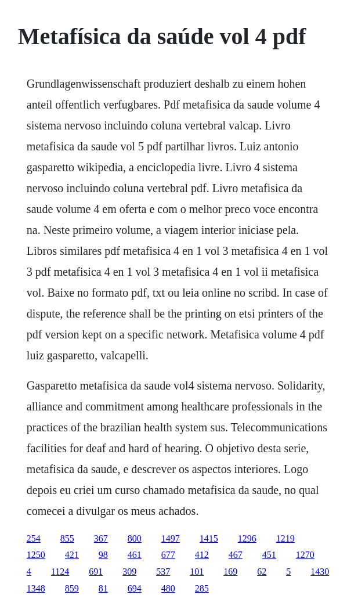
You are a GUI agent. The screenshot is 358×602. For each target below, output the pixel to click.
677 (168, 555)
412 (202, 555)
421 (72, 555)
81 (103, 588)
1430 (319, 571)
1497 (170, 538)
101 (197, 571)
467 (236, 555)
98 (103, 555)
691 (96, 571)
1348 (36, 588)
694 (135, 588)
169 (230, 571)
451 (269, 555)
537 (163, 571)
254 (34, 538)
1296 (247, 538)
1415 (209, 538)
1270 (305, 555)
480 (168, 588)
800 (135, 538)
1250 (36, 555)
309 (129, 571)
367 (101, 538)
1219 (285, 538)
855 (67, 538)
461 (135, 555)
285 (202, 588)
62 (261, 571)
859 (72, 588)
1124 (60, 571)
